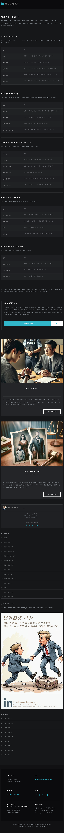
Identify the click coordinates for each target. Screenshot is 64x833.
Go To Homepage (52, 411)
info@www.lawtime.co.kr (43, 779)
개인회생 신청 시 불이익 (8, 574)
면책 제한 (4, 587)
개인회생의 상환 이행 (7, 547)
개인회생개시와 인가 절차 (8, 556)
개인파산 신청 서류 (6, 732)
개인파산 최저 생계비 (7, 750)
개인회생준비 (4, 538)
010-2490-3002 (32, 525)
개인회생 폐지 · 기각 (7, 592)
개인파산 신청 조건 (6, 718)
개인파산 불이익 (5, 755)
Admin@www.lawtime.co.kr (32, 517)
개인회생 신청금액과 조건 (8, 551)
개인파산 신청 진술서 (7, 737)
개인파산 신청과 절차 (7, 723)
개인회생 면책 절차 (6, 583)
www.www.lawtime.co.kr (29, 824)
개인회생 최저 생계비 (7, 596)
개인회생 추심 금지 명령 (8, 565)
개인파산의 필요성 (6, 728)
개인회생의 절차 (5, 542)
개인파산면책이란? (6, 741)
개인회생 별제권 (5, 569)
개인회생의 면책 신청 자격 (8, 578)
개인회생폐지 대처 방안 (7, 560)
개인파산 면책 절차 (6, 746)
